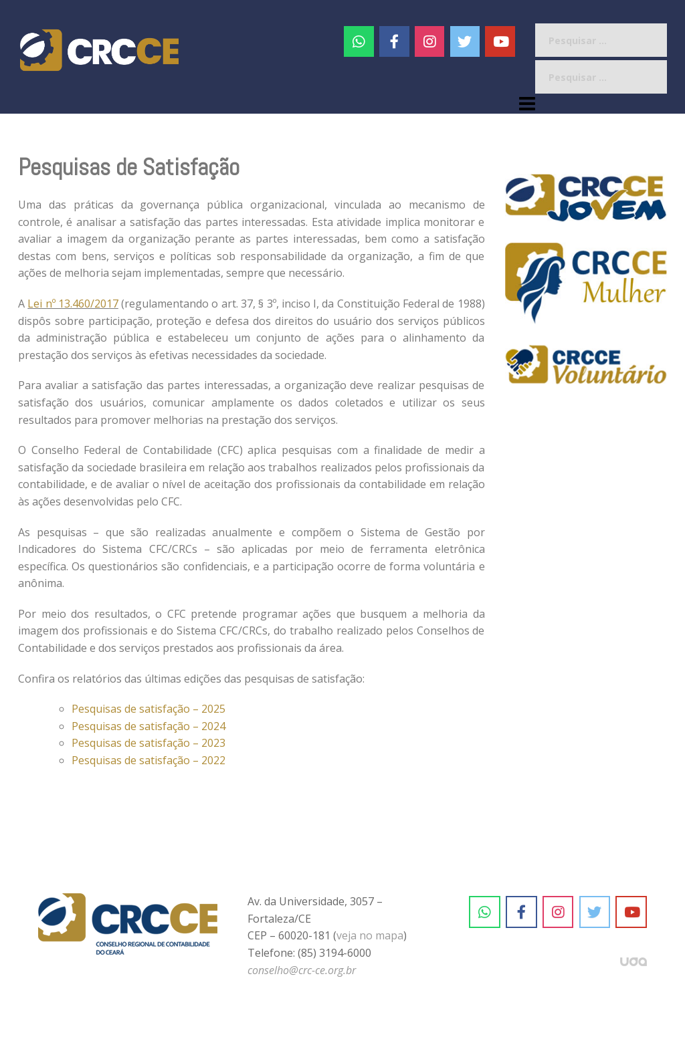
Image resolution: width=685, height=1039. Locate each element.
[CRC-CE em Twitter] (465, 41)
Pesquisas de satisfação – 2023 (148, 742)
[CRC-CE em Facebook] (394, 41)
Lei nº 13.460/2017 (72, 303)
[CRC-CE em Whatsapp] (359, 41)
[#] (430, 41)
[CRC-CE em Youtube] (500, 41)
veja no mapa (369, 935)
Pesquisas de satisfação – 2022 (148, 760)
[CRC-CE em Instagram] (558, 912)
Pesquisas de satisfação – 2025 (148, 708)
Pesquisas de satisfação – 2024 (148, 726)
